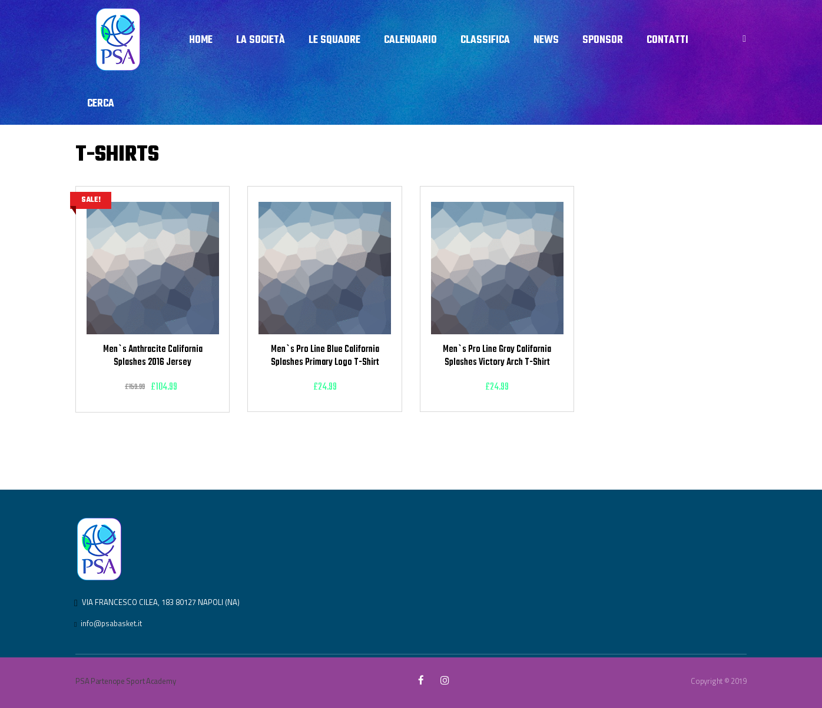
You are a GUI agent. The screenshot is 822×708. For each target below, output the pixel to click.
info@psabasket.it (111, 623)
